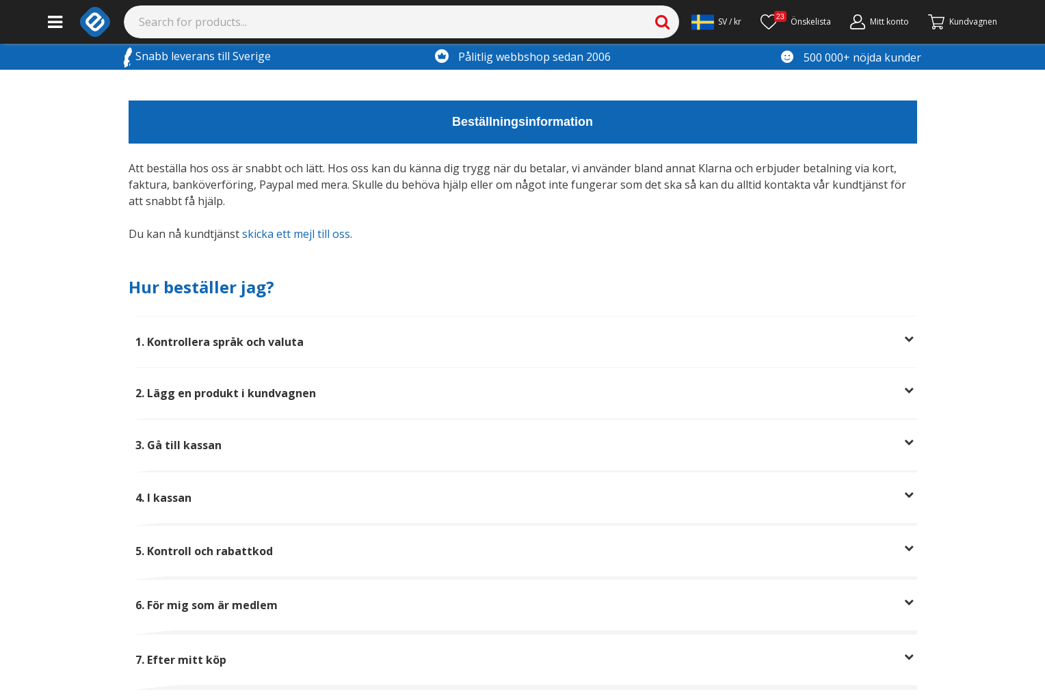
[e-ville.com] (95, 22)
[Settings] (716, 22)
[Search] (402, 21)
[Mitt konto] (879, 22)
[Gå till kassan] (962, 22)
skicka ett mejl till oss (296, 233)
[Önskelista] (796, 22)
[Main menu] (55, 22)
